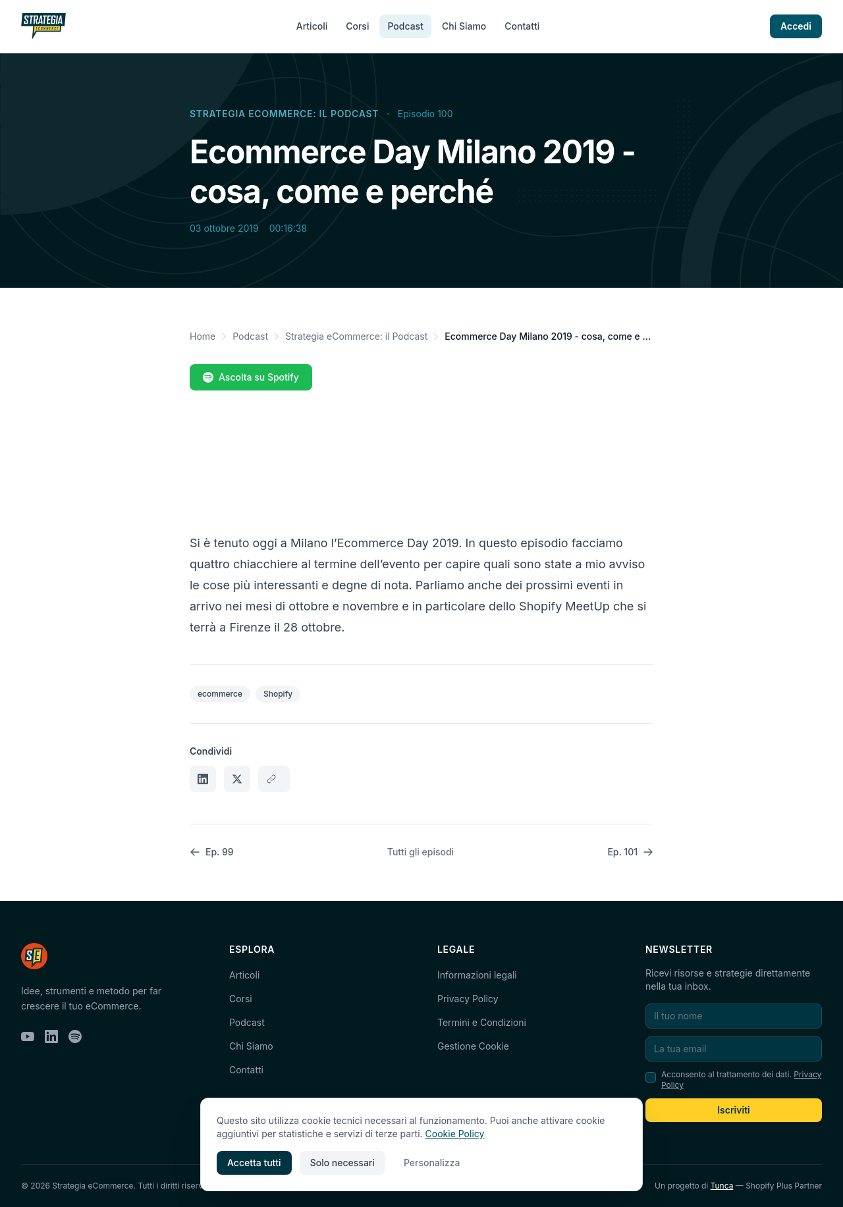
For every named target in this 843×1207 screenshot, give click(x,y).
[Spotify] (75, 1036)
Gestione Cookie (473, 1046)
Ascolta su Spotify (251, 377)
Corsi (357, 26)
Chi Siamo (464, 26)
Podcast (405, 26)
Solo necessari (342, 1162)
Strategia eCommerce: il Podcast (284, 113)
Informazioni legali (477, 974)
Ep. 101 (630, 851)
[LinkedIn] (51, 1036)
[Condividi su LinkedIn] (203, 779)
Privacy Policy (468, 998)
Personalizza (432, 1162)
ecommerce (220, 694)
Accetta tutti (254, 1162)
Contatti (521, 26)
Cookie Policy (455, 1133)
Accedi (795, 26)
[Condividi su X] (237, 779)
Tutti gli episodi (420, 851)
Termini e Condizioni (481, 1022)
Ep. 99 (212, 851)
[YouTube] (27, 1036)
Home (202, 336)
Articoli (311, 26)
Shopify (277, 694)
